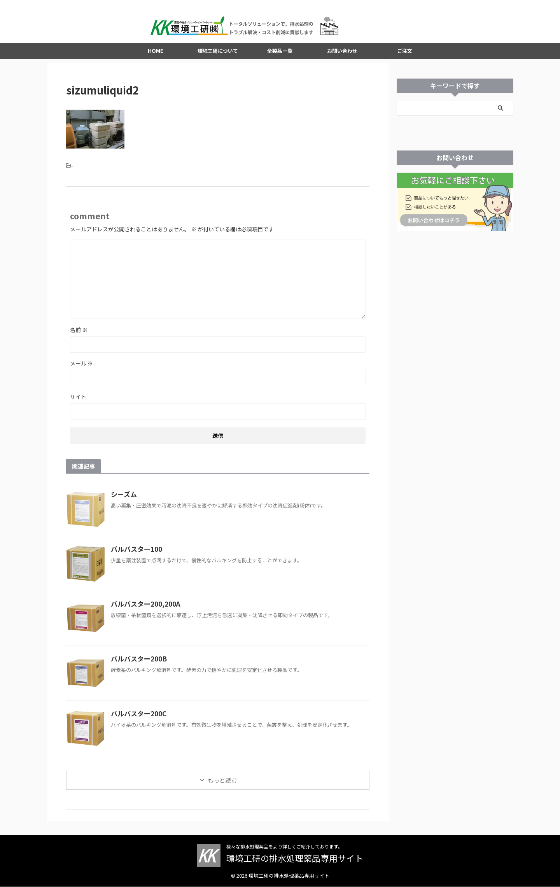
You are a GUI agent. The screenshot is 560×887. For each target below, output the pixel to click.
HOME (155, 57)
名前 (79, 336)
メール (81, 370)
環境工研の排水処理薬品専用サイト (294, 858)
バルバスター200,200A (143, 610)
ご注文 (404, 57)
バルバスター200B (137, 665)
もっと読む (222, 787)
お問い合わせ (342, 57)
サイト (78, 403)
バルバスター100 (135, 555)
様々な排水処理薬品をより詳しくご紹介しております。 (284, 846)
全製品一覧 (279, 57)
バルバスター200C (137, 720)
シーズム (123, 501)
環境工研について (218, 57)
